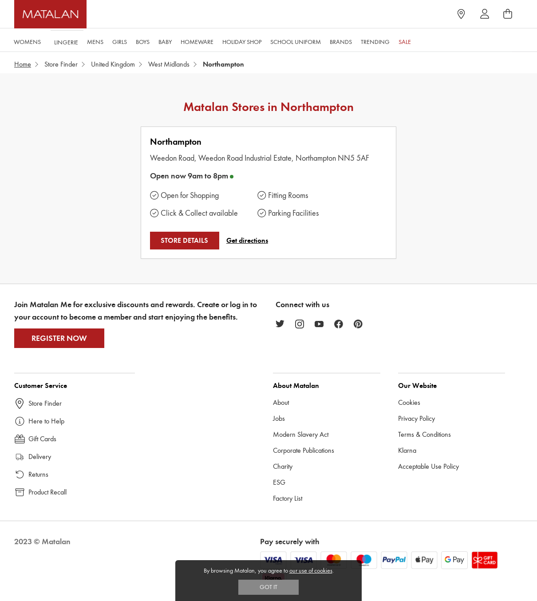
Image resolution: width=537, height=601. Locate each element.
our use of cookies (310, 570)
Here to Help (46, 421)
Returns (38, 474)
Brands (340, 40)
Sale (404, 40)
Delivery (39, 456)
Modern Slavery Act (300, 434)
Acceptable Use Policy (428, 466)
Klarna (407, 450)
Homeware (196, 40)
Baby (164, 40)
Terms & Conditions (424, 434)
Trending (374, 40)
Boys (142, 40)
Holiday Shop (241, 40)
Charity (282, 466)
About (281, 402)
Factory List (287, 498)
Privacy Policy (416, 418)
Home (22, 64)
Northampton (175, 141)
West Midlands (169, 64)
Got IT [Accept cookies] (268, 587)
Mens (95, 40)
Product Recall (47, 492)
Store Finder (61, 64)
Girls (119, 40)
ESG (279, 482)
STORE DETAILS (184, 240)
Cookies (409, 402)
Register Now (59, 338)
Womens (26, 40)
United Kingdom (113, 64)
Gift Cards (42, 439)
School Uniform (295, 40)
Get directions (247, 240)
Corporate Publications (303, 450)
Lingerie (66, 40)
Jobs (279, 418)
